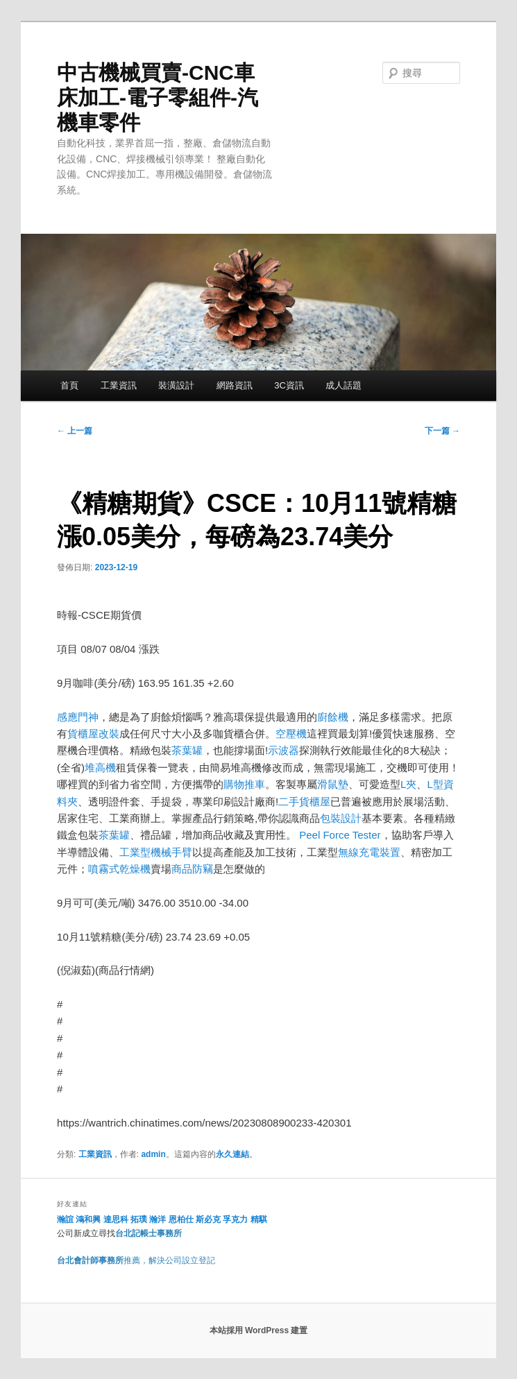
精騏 (260, 1219)
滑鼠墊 (332, 784)
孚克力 (235, 1219)
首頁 (69, 385)
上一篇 (74, 431)
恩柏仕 (181, 1219)
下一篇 (442, 431)
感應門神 (78, 717)
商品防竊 (192, 869)
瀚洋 (157, 1219)
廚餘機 (332, 717)
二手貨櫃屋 (304, 801)
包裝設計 (341, 818)
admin (153, 1154)
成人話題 (343, 385)
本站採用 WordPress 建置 (259, 1330)
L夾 (408, 784)
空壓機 (291, 733)
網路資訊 (235, 385)
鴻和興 (88, 1219)
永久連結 (232, 1154)
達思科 (115, 1219)
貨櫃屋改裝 (93, 733)
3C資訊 (289, 385)
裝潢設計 (176, 385)
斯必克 (208, 1219)
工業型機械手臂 (155, 852)
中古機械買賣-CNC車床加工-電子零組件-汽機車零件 (157, 97)
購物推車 (244, 784)
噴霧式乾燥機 (119, 869)
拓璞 (138, 1219)
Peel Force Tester (339, 835)
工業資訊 (119, 385)
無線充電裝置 (369, 852)
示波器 (283, 750)
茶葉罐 (187, 750)
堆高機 (100, 767)
